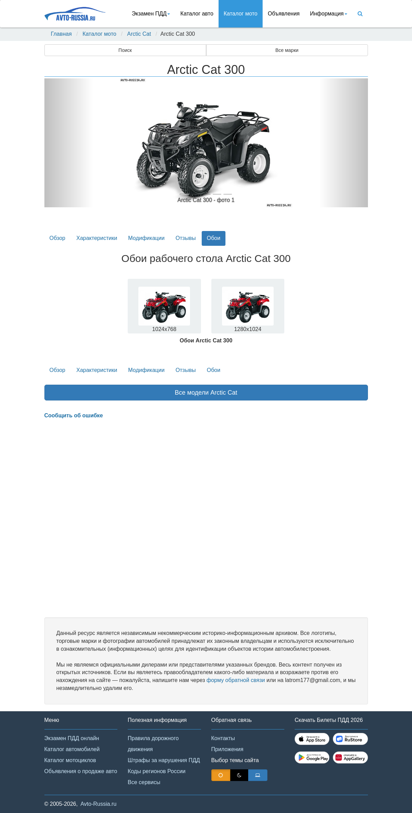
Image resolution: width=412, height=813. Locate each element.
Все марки (286, 50)
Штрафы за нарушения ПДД (164, 760)
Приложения (227, 749)
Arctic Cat (139, 34)
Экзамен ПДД (151, 14)
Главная (61, 34)
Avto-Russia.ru (99, 804)
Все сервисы (144, 782)
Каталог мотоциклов (70, 760)
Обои (213, 238)
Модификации (146, 238)
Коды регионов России (157, 771)
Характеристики (96, 238)
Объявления (284, 14)
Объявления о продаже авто (80, 771)
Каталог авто (196, 14)
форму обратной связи (236, 680)
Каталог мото (240, 14)
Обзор (57, 238)
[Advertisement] (206, 518)
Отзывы (186, 238)
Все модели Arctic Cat (206, 392)
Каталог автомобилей (72, 749)
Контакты (223, 738)
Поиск (125, 50)
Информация (328, 14)
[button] (68, 142)
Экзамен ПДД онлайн (71, 738)
